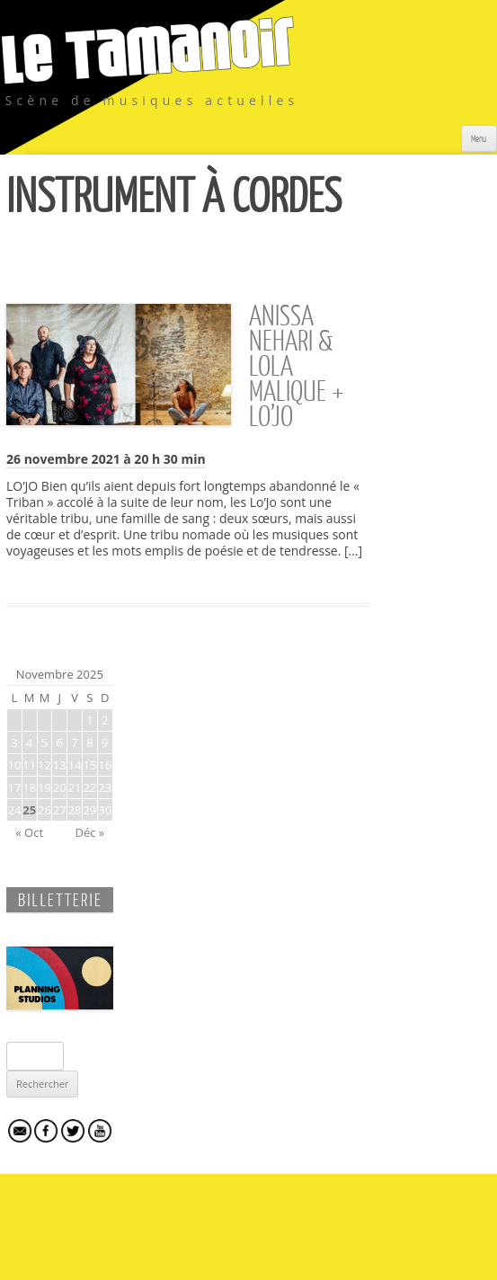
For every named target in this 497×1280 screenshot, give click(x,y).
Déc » (89, 832)
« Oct (29, 832)
